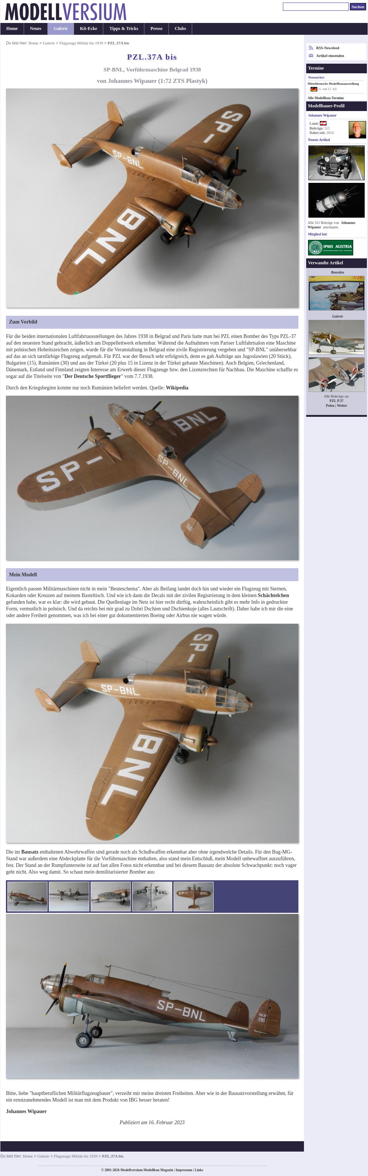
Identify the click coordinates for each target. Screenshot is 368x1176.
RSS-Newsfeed (327, 48)
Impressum (183, 1170)
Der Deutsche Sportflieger (92, 376)
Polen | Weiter (336, 405)
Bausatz (30, 852)
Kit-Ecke (88, 28)
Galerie (61, 28)
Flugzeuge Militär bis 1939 (81, 43)
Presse (156, 28)
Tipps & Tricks (123, 28)
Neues (35, 28)
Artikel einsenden (330, 56)
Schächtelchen (273, 595)
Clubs (180, 28)
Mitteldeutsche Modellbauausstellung (333, 84)
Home (12, 28)
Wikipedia (177, 388)
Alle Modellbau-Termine (326, 98)
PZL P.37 (336, 401)
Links (199, 1170)
